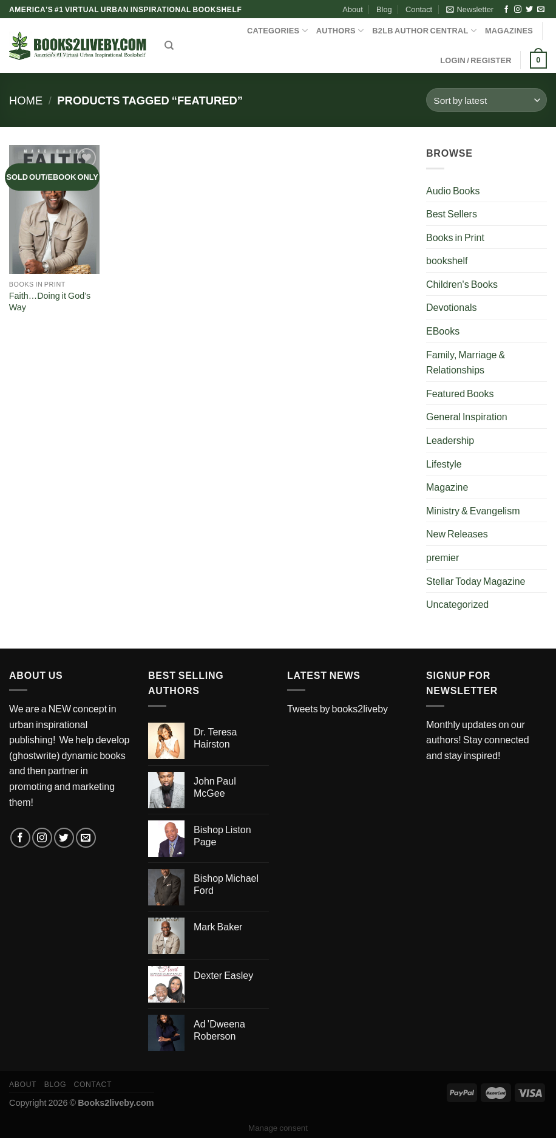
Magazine (447, 486)
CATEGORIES (277, 30)
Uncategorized (457, 604)
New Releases (457, 533)
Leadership (450, 440)
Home (25, 100)
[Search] (169, 45)
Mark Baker (218, 926)
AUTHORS (340, 30)
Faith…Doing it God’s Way (50, 301)
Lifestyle (444, 463)
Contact (418, 9)
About (352, 9)
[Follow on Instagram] (517, 9)
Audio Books (453, 190)
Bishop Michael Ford (226, 884)
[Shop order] (486, 100)
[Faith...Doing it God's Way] (54, 209)
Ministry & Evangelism (473, 510)
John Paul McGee (215, 787)
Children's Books (462, 284)
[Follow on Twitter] (529, 9)
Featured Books (460, 393)
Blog (384, 9)
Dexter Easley (223, 975)
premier (442, 557)
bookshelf (447, 260)
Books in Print (455, 237)
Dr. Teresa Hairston (215, 738)
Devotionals (451, 307)
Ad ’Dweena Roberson (219, 1030)
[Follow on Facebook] (506, 9)
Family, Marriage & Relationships (465, 362)
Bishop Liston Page (222, 835)
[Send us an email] (540, 9)
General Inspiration (466, 416)
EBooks (442, 330)
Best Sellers (451, 213)
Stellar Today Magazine (475, 581)
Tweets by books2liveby (337, 708)
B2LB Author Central (424, 30)
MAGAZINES (509, 30)
